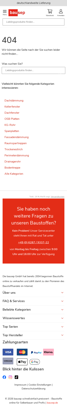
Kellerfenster (12, 107)
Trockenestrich (14, 149)
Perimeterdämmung (17, 155)
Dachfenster (12, 113)
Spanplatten (12, 131)
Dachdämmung (14, 100)
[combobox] (33, 21)
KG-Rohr (10, 125)
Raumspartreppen (16, 143)
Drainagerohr (13, 161)
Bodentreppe (12, 168)
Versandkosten (57, 196)
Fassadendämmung (17, 137)
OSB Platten (12, 119)
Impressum (20, 384)
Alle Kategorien (14, 174)
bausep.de (52, 402)
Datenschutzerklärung (33, 388)
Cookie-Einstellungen (40, 384)
